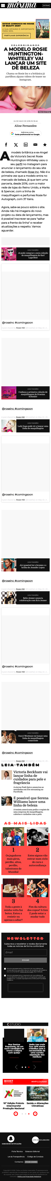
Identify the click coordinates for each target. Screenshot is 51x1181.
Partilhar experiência (16, 36)
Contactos (19, 1162)
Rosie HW (20, 328)
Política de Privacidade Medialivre (29, 1176)
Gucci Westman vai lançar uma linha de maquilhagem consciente (33, 738)
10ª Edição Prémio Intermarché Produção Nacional (13, 1106)
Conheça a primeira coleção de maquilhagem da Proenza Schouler (32, 394)
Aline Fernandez (26, 125)
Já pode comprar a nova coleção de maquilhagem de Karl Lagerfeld (33, 255)
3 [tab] (28, 1067)
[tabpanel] (14, 1041)
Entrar (46, 5)
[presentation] (25, 987)
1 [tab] (22, 1067)
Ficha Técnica (17, 1151)
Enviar (25, 960)
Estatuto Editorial (32, 1151)
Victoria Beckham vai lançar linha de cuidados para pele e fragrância (30, 777)
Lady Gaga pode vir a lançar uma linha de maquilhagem (33, 427)
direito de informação (26, 971)
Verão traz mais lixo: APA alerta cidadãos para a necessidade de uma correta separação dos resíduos (37, 1050)
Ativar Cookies (31, 1162)
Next (35, 1067)
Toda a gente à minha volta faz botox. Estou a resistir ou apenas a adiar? (13, 913)
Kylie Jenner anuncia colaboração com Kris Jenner (33, 599)
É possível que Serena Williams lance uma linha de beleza (30, 801)
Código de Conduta (35, 1157)
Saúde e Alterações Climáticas (37, 1104)
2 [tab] (25, 1067)
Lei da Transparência (16, 1157)
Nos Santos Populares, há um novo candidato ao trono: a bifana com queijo (14, 1048)
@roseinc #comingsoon (17, 322)
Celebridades (25, 45)
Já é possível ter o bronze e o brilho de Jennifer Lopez (33, 566)
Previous (16, 1067)
